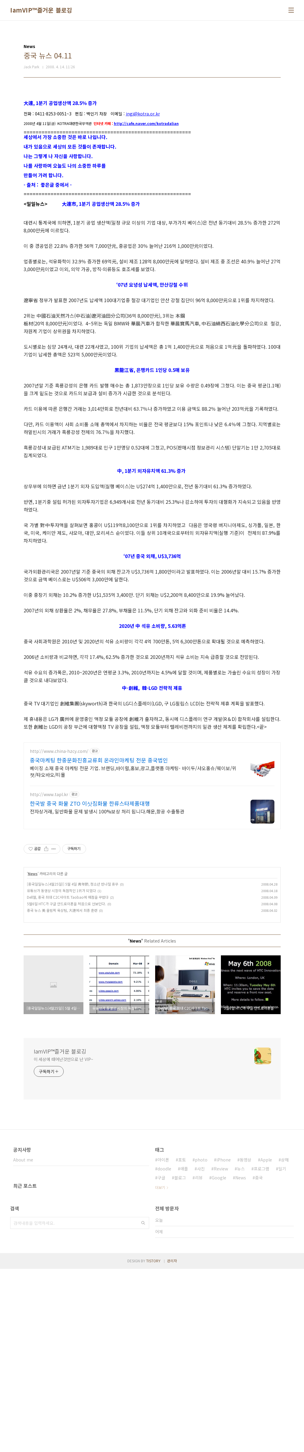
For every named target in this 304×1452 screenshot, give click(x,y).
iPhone (223, 1343)
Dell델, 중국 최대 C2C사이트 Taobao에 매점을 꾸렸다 (68, 1080)
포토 (182, 1343)
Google (219, 1361)
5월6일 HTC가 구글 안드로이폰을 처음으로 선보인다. (66, 1086)
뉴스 (241, 1352)
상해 (285, 1343)
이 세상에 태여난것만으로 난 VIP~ (63, 1242)
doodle (164, 1352)
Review (221, 1352)
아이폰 (163, 1343)
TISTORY (153, 1443)
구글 (161, 1361)
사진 (201, 1352)
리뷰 (199, 1361)
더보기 (160, 1370)
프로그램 (261, 1352)
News (33, 1056)
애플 (184, 1352)
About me (23, 1343)
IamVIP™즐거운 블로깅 (41, 10)
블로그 (180, 1361)
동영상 (245, 1343)
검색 (143, 1406)
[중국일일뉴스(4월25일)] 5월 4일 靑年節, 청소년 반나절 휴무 (72, 1067)
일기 (282, 1352)
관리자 (172, 1443)
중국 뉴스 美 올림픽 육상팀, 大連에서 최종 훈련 (62, 1093)
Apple (266, 1343)
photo (201, 1343)
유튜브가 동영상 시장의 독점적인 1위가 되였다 (61, 1073)
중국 (259, 1361)
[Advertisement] (152, 134)
